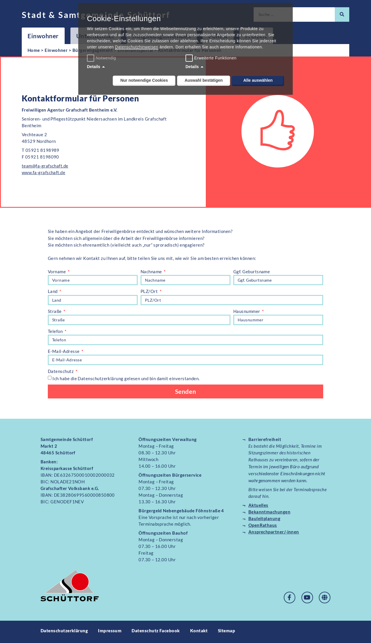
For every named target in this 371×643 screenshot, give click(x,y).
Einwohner (43, 35)
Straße (55, 312)
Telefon (56, 332)
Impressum (109, 632)
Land (53, 291)
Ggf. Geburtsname (251, 271)
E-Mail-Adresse (64, 352)
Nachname (152, 271)
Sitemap (226, 632)
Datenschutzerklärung (64, 632)
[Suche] (342, 14)
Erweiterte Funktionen (215, 58)
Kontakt (199, 632)
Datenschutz (61, 373)
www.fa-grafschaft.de (43, 172)
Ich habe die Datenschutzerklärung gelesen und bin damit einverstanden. (125, 380)
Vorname (57, 271)
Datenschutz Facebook (156, 632)
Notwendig (102, 57)
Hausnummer (247, 312)
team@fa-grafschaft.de (45, 165)
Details (93, 66)
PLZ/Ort (150, 291)
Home (34, 50)
